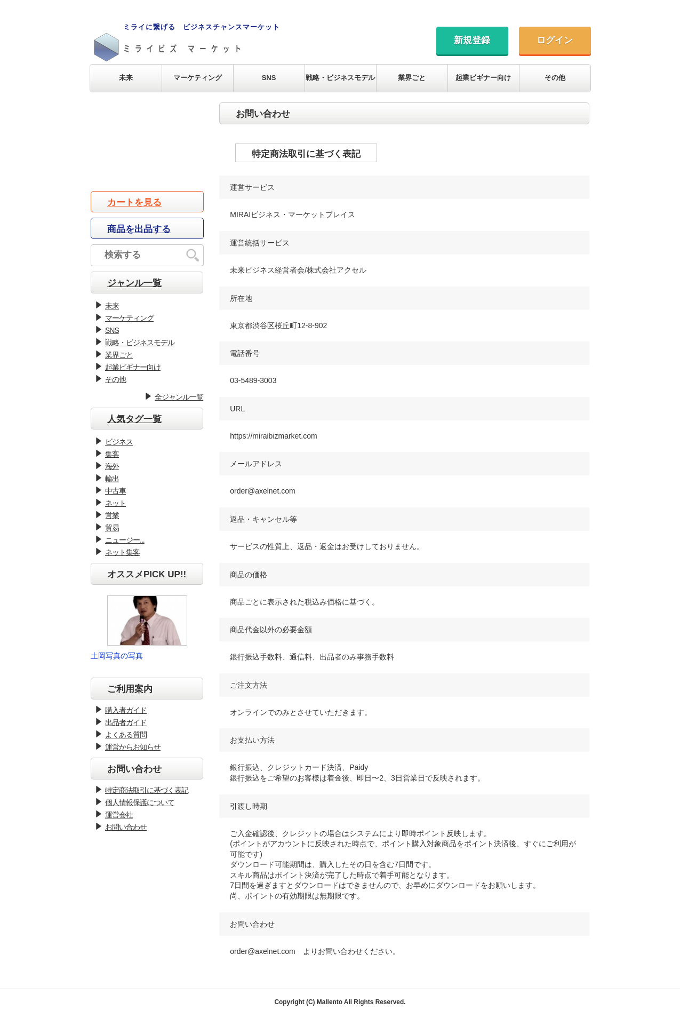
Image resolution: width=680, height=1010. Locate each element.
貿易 (112, 527)
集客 (112, 454)
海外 (112, 466)
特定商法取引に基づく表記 (146, 790)
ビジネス (119, 442)
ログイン (555, 40)
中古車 (115, 491)
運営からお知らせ (133, 747)
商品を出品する (139, 229)
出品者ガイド (126, 722)
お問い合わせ (126, 827)
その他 (555, 78)
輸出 (112, 478)
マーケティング (197, 78)
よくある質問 (126, 734)
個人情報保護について (139, 802)
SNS (269, 78)
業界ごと (412, 78)
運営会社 (119, 814)
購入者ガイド (126, 710)
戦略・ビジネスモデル (340, 78)
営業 (112, 515)
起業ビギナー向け (483, 78)
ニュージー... (125, 540)
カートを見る (134, 202)
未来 (126, 78)
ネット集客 (122, 552)
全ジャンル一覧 (179, 397)
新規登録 (472, 40)
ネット (115, 503)
